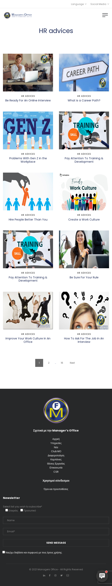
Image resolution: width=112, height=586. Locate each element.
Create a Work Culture (84, 220)
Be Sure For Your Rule (84, 277)
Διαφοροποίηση (56, 455)
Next (72, 362)
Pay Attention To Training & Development (84, 160)
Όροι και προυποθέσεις (56, 489)
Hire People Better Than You (28, 220)
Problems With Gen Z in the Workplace (28, 160)
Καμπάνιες (56, 459)
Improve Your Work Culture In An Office (28, 340)
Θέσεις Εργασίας (56, 463)
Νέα (56, 447)
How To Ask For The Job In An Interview (84, 340)
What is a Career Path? (84, 100)
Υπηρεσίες (56, 443)
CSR (56, 471)
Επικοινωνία (55, 467)
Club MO (56, 451)
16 (62, 362)
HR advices (28, 96)
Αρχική (56, 439)
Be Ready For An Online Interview (28, 100)
